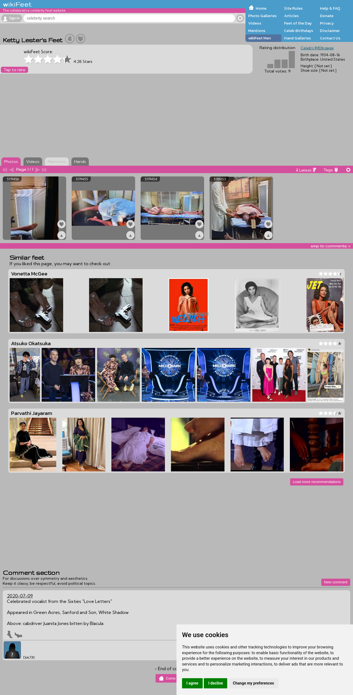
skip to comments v (330, 246)
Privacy (327, 23)
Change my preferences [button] (253, 683)
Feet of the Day (298, 23)
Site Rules (293, 8)
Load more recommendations (317, 482)
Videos (254, 23)
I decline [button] (215, 683)
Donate (326, 16)
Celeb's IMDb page (317, 48)
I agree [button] (192, 683)
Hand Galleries (297, 38)
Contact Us (330, 38)
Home (261, 8)
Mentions (256, 31)
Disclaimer (330, 31)
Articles (291, 16)
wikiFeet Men (259, 38)
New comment (335, 582)
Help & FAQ (330, 8)
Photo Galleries (262, 16)
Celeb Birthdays (298, 31)
